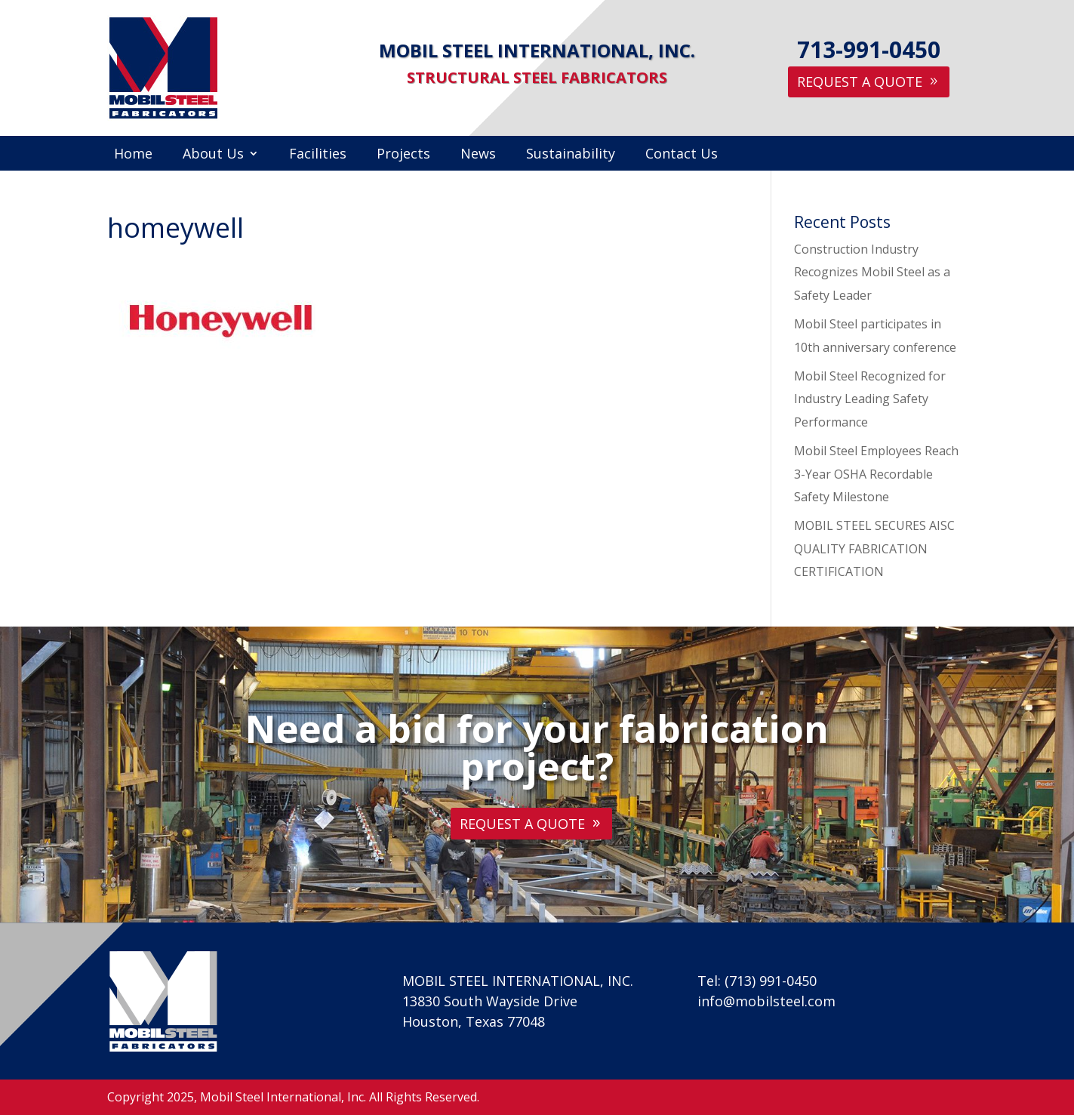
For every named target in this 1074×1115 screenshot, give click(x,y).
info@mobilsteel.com (766, 1001)
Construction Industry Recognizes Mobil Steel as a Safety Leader (872, 272)
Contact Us (681, 155)
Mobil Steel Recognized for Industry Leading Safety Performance (870, 399)
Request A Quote (859, 81)
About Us (213, 155)
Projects (403, 155)
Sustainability (570, 155)
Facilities (317, 155)
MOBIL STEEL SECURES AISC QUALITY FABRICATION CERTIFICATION (874, 548)
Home (133, 155)
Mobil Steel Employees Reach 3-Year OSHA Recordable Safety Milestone (876, 473)
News (478, 155)
